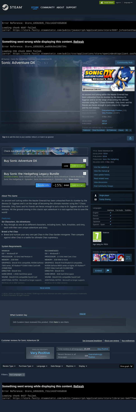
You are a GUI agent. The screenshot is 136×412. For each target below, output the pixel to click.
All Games (5, 62)
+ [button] (130, 133)
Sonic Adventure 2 (45, 180)
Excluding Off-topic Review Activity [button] (44, 382)
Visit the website (101, 245)
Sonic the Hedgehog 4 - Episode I (18, 182)
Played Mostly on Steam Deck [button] (85, 382)
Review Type (8, 373)
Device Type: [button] (16, 386)
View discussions (100, 260)
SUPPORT (71, 7)
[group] (68, 383)
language (127, 2)
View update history (102, 253)
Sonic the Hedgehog (111, 237)
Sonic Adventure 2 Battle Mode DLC (69, 180)
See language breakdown (92, 344)
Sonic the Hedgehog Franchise (23, 62)
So (66, 182)
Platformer (86, 133)
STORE (35, 7)
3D (127, 133)
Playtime (69, 373)
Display (82, 373)
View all (82, 317)
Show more (73, 182)
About (60, 7)
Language (41, 373)
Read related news (101, 257)
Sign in (4, 140)
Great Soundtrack (98, 133)
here (56, 325)
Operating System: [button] (109, 382)
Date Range (56, 373)
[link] (61, 188)
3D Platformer (111, 133)
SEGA (104, 124)
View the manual (102, 249)
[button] (78, 169)
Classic (121, 133)
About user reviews (112, 344)
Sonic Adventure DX (27, 180)
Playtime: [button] (65, 382)
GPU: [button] (4, 386)
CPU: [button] (123, 382)
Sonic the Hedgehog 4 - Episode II (49, 182)
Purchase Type (25, 373)
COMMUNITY (48, 7)
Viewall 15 (128, 217)
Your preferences (128, 344)
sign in (118, 2)
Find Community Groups (103, 264)
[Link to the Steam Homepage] (14, 9)
